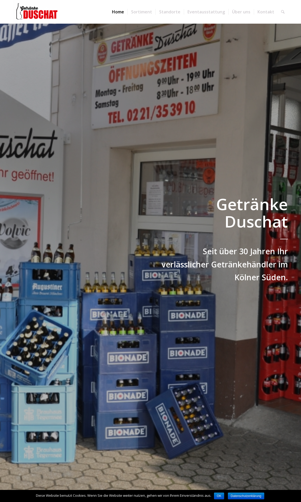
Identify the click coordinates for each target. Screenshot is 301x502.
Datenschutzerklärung (246, 496)
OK (219, 496)
